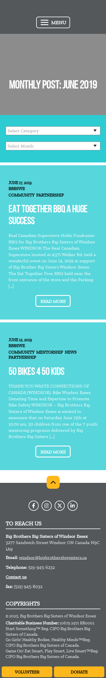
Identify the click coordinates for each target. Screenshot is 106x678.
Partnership (50, 195)
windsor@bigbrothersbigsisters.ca (53, 557)
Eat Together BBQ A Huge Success (47, 216)
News (71, 352)
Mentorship (49, 352)
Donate (79, 672)
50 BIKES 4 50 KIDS (36, 372)
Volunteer (27, 672)
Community (21, 195)
